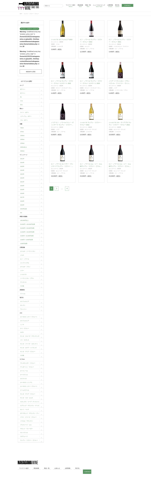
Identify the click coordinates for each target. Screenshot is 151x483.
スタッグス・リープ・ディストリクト (31, 402)
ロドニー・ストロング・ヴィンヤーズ (61, 91)
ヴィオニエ (31, 282)
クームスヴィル (31, 390)
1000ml (31, 139)
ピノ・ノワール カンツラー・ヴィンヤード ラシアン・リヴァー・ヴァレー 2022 (62, 169)
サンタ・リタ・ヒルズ (31, 398)
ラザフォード (31, 436)
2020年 (31, 185)
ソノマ (31, 324)
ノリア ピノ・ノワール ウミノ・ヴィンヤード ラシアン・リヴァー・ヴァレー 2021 (62, 128)
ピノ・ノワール (31, 259)
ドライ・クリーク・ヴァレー (31, 417)
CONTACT (127, 5)
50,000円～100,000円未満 (31, 224)
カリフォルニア (31, 301)
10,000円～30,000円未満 (31, 232)
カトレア (87, 49)
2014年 (31, 162)
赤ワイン (31, 89)
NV (31, 212)
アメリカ (31, 293)
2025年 (31, 166)
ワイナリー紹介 (70, 5)
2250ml (31, 143)
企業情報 (110, 5)
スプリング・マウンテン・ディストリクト (31, 406)
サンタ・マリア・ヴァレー (31, 351)
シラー (31, 270)
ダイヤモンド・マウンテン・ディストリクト (31, 414)
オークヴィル (31, 374)
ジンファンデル (31, 263)
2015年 (31, 205)
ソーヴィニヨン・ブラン (31, 278)
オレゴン (31, 305)
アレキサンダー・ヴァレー (31, 363)
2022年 (31, 178)
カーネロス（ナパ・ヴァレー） (31, 317)
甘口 (31, 104)
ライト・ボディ (31, 112)
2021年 (31, 182)
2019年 (31, 189)
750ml (31, 128)
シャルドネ (31, 274)
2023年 (31, 174)
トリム (57, 47)
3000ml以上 (31, 147)
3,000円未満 (31, 243)
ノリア (115, 91)
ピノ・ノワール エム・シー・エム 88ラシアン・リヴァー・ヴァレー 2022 (120, 169)
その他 (31, 286)
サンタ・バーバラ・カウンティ (31, 344)
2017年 (31, 197)
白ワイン (31, 93)
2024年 (31, 170)
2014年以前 (31, 209)
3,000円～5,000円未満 (31, 239)
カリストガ (31, 378)
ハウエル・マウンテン (31, 421)
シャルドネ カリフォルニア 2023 (61, 42)
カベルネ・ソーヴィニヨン (31, 251)
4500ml (31, 151)
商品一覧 (88, 5)
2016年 (31, 201)
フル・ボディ (31, 120)
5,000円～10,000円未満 (31, 236)
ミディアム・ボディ (31, 116)
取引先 (117, 5)
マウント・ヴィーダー (31, 428)
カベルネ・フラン (31, 266)
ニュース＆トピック (99, 5)
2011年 (31, 158)
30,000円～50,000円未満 (31, 228)
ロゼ (31, 101)
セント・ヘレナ (31, 409)
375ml (31, 131)
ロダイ (31, 332)
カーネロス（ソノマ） (31, 382)
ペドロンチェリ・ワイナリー (121, 49)
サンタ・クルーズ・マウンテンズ (31, 336)
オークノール (31, 371)
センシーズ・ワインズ (90, 132)
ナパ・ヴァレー (31, 328)
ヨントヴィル (31, 432)
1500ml (31, 135)
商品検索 (80, 5)
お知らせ (46, 468)
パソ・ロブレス (31, 340)
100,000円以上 (31, 220)
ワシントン (31, 309)
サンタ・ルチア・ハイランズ (31, 347)
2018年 (31, 193)
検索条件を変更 (30, 71)
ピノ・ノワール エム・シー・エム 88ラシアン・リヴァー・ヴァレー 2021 (91, 169)
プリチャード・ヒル (31, 425)
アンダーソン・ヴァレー (31, 367)
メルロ (31, 255)
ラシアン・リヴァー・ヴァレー (29, 28)
